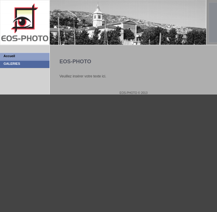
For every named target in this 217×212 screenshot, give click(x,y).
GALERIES (12, 63)
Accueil (9, 56)
